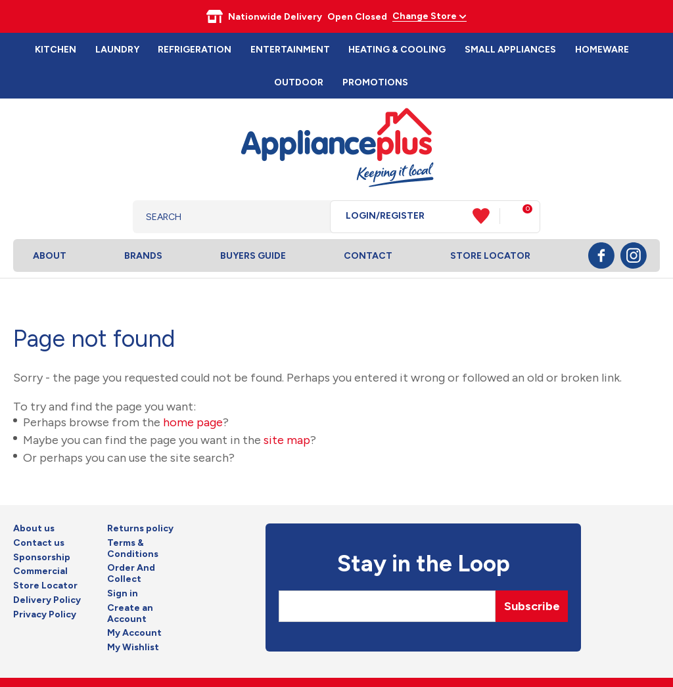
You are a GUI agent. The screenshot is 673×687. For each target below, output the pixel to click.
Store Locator (490, 255)
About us (34, 528)
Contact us (38, 543)
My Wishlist (133, 647)
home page (193, 422)
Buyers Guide (253, 255)
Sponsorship (41, 557)
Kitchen (55, 49)
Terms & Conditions (132, 549)
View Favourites (486, 216)
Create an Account (130, 614)
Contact (368, 255)
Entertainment (290, 49)
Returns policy (140, 528)
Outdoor (298, 82)
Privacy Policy (44, 614)
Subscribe (532, 606)
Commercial (40, 571)
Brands (143, 255)
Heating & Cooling (397, 49)
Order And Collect (131, 574)
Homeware (602, 49)
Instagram (633, 255)
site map (287, 440)
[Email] (387, 606)
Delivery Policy (47, 600)
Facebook (601, 255)
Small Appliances (510, 49)
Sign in (122, 593)
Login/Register (385, 216)
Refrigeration (194, 49)
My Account (134, 633)
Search (310, 216)
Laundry (117, 49)
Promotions (375, 82)
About (49, 255)
